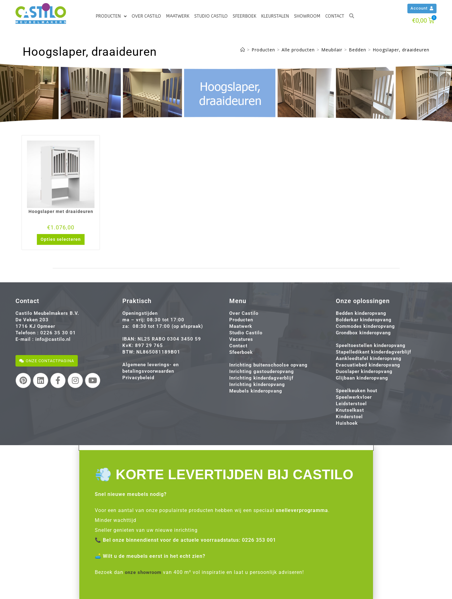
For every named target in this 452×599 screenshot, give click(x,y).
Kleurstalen (275, 16)
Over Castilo (146, 16)
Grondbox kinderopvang (363, 333)
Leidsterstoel (351, 403)
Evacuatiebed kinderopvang (368, 365)
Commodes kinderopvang (365, 326)
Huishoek (347, 423)
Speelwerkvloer (354, 397)
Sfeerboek (244, 16)
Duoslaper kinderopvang (364, 371)
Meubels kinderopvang (255, 391)
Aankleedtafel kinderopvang (369, 358)
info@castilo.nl (53, 339)
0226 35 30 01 (58, 333)
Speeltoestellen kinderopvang (371, 345)
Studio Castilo (211, 16)
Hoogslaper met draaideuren (61, 211)
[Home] (242, 50)
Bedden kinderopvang (361, 313)
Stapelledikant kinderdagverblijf (373, 352)
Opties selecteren (61, 239)
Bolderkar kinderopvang (364, 320)
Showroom (307, 16)
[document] (226, 522)
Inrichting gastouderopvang (261, 371)
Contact (334, 16)
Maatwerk (177, 16)
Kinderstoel (349, 416)
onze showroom (145, 572)
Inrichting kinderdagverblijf (261, 378)
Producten (111, 16)
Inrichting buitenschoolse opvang (268, 365)
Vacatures (241, 339)
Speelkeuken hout (356, 390)
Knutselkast (350, 410)
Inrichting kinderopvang (257, 384)
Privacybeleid (138, 377)
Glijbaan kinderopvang (362, 378)
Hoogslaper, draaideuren (401, 50)
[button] (226, 447)
